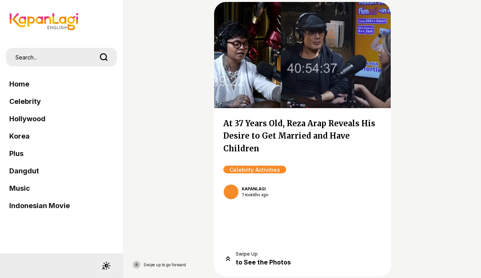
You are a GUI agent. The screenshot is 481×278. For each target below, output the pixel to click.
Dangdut (24, 171)
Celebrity (25, 101)
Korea (19, 136)
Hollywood (27, 119)
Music (19, 188)
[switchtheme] (106, 265)
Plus (16, 153)
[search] (104, 57)
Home (19, 84)
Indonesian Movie (39, 206)
